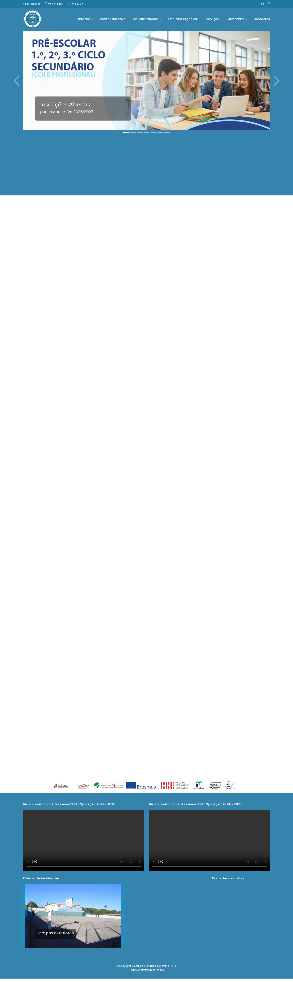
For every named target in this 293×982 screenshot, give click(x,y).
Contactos (262, 19)
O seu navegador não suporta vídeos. (83, 840)
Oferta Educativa (113, 19)
